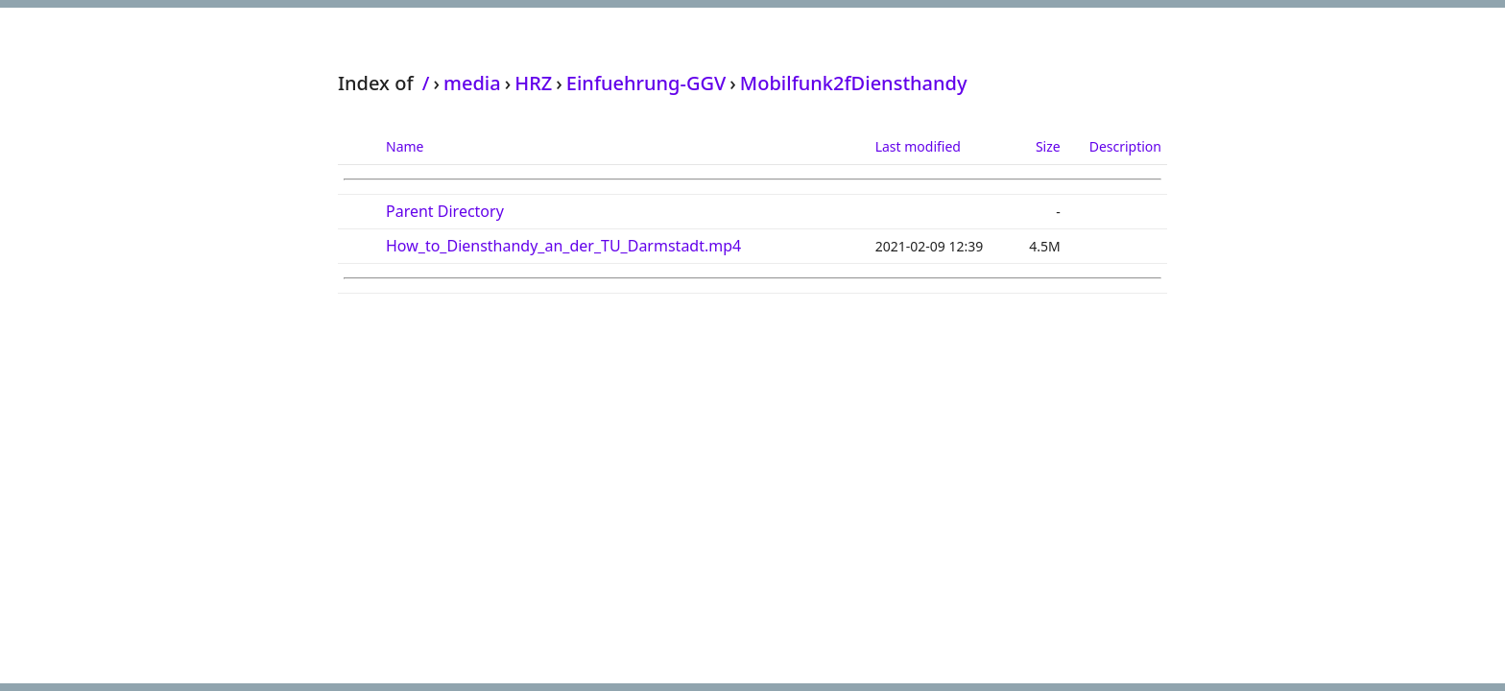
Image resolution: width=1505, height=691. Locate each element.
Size (1048, 146)
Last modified (918, 146)
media (472, 83)
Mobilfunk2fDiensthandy (854, 83)
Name (404, 146)
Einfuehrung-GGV (646, 83)
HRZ (533, 83)
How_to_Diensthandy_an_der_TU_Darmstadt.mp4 (563, 245)
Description (1125, 146)
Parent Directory (445, 211)
